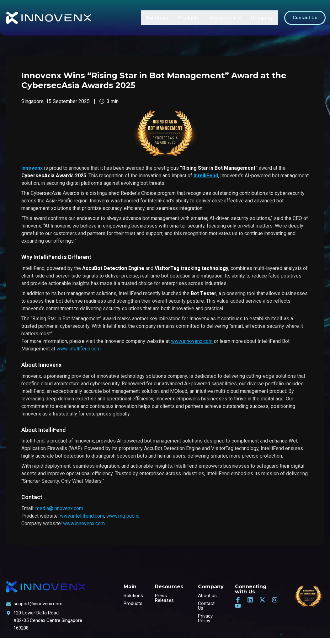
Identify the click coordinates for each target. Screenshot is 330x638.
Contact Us (206, 606)
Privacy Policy (205, 618)
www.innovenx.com (84, 523)
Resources (226, 18)
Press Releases (164, 598)
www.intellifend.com (82, 516)
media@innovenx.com (59, 508)
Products (190, 18)
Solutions (159, 18)
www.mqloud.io (123, 516)
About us (207, 595)
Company (262, 18)
